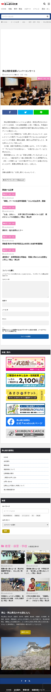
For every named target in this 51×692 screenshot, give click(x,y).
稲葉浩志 (17, 515)
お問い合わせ (8, 481)
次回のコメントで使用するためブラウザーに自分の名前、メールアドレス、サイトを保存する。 (24, 330)
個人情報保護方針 (9, 489)
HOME (3, 9)
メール (5, 310)
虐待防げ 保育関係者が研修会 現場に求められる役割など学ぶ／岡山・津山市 (24, 258)
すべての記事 (15, 22)
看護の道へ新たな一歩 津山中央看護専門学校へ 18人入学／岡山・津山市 (12, 571)
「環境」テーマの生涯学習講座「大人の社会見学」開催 (23, 201)
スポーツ (27, 9)
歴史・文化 (46, 9)
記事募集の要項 (8, 473)
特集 (10, 9)
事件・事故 (18, 9)
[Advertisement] (25, 39)
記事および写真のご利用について (14, 485)
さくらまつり (25, 515)
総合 (24, 22)
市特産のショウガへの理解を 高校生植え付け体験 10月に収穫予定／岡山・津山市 (12, 598)
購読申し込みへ (25, 632)
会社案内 (6, 461)
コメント (5, 279)
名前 (4, 300)
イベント (36, 9)
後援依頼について (9, 469)
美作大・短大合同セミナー (12, 230)
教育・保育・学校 (34, 22)
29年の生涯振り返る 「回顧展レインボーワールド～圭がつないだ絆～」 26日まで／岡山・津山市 (37, 598)
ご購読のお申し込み (10, 477)
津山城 (38, 515)
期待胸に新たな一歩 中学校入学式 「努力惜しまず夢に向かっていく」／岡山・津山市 (37, 571)
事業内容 (6, 465)
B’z (33, 515)
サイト (4, 319)
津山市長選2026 (7, 515)
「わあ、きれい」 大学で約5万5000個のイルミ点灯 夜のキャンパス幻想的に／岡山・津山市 (24, 215)
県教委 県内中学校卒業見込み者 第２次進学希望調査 (22, 244)
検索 (5, 531)
